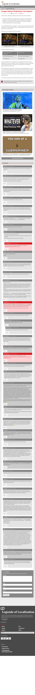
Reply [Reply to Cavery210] (5, 495)
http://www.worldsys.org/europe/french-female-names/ (18, 306)
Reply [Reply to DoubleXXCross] (7, 332)
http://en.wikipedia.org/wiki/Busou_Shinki (12, 246)
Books (20, 630)
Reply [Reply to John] (5, 229)
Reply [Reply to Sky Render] (5, 458)
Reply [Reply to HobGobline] (5, 525)
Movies (3, 630)
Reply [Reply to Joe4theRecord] (5, 222)
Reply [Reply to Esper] (5, 317)
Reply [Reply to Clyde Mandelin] (6, 249)
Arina (4, 529)
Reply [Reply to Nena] (5, 513)
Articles (3, 628)
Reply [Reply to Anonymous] (5, 368)
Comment (4, 575)
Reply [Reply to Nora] (5, 202)
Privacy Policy (5, 646)
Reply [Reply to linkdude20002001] (6, 325)
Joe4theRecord (6, 216)
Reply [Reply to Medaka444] (5, 437)
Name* (4, 583)
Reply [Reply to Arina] (5, 547)
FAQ (19, 626)
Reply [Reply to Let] (5, 276)
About (3, 626)
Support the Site (5, 648)
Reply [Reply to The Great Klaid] (5, 343)
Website (4, 590)
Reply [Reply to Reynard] (5, 183)
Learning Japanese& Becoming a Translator (7, 651)
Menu (2, 6)
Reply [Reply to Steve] (5, 172)
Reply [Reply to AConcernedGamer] (5, 299)
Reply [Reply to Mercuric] (5, 240)
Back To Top (3, 624)
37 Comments (20, 13)
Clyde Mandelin (7, 243)
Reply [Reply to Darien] (5, 212)
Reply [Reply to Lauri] (5, 475)
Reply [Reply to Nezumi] (5, 380)
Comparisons (21, 628)
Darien (5, 382)
